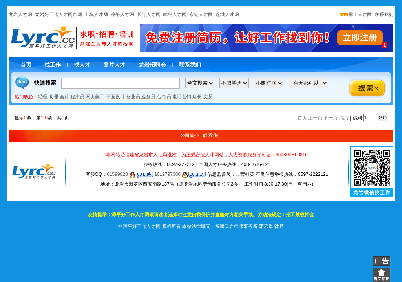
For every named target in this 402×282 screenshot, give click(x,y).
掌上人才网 (356, 14)
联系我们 (383, 14)
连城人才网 (227, 14)
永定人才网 (201, 14)
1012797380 (180, 174)
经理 (43, 96)
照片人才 (114, 64)
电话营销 (181, 96)
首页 (25, 64)
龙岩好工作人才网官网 (58, 14)
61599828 (130, 174)
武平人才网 (174, 14)
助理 (53, 96)
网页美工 (95, 96)
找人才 (82, 64)
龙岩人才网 (20, 14)
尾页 (344, 118)
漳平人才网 (122, 14)
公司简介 (189, 135)
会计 (64, 96)
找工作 (52, 64)
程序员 (77, 96)
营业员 (133, 96)
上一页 (315, 118)
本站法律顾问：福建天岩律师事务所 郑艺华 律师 (233, 226)
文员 (208, 96)
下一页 (330, 118)
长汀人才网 (149, 14)
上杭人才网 (96, 14)
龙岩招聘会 (152, 64)
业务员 (148, 96)
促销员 (164, 96)
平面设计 (115, 96)
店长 (197, 96)
